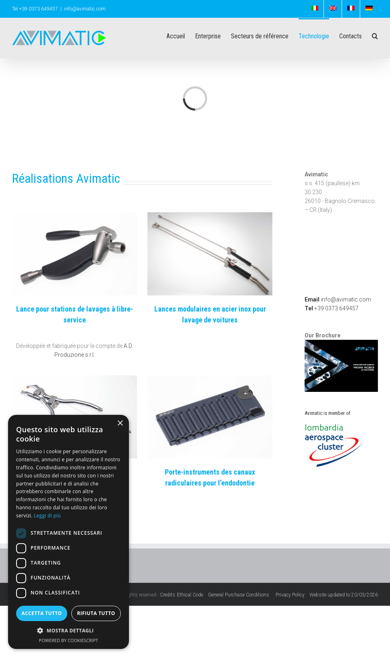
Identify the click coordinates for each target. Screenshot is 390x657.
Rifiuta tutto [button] (96, 613)
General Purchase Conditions (240, 595)
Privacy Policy (292, 595)
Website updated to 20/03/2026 (343, 595)
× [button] (120, 424)
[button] (68, 630)
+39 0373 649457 (332, 308)
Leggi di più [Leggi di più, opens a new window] (47, 515)
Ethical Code (192, 595)
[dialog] (68, 532)
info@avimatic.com (85, 9)
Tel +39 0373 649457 (35, 9)
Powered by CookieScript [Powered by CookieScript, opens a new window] (68, 640)
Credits (167, 595)
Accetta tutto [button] (41, 613)
